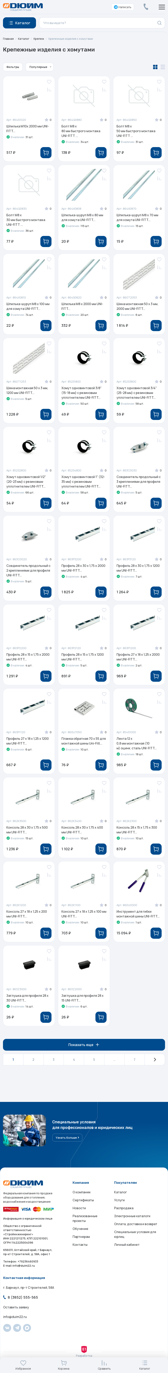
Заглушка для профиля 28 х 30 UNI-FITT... (27, 998)
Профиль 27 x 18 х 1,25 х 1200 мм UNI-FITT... (27, 741)
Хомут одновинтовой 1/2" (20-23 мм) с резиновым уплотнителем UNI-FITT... (26, 482)
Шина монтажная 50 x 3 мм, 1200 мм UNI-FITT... (27, 390)
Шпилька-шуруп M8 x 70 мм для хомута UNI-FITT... (137, 217)
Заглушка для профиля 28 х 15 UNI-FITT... (82, 998)
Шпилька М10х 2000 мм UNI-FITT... (27, 128)
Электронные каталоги (132, 1216)
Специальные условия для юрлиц (135, 1234)
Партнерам (81, 1236)
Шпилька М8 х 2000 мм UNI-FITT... (82, 306)
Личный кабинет (127, 1244)
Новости (79, 1208)
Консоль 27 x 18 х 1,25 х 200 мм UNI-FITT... (26, 913)
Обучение (80, 1229)
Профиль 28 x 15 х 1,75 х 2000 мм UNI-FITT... (28, 656)
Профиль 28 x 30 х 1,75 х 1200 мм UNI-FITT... (138, 568)
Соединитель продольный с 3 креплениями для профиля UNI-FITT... (139, 482)
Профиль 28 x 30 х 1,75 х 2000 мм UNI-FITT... (83, 568)
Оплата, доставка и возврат (135, 1224)
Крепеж (39, 39)
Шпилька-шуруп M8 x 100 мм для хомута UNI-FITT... (28, 306)
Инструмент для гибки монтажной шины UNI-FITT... (138, 913)
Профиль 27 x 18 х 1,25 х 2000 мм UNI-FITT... (138, 656)
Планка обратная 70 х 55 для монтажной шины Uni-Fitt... (83, 741)
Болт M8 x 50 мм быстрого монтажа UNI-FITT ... (136, 131)
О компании (81, 1192)
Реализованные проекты (85, 1218)
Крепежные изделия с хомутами (71, 39)
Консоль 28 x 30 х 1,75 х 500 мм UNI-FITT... (27, 829)
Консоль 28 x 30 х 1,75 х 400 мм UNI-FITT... (82, 829)
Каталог (23, 39)
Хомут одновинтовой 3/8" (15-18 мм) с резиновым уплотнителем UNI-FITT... (81, 393)
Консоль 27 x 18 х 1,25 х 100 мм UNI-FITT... (83, 913)
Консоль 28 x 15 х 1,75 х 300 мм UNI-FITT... (137, 829)
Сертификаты (83, 1200)
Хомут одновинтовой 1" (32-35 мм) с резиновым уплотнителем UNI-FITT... (83, 482)
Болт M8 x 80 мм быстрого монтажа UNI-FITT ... (80, 131)
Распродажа (123, 1208)
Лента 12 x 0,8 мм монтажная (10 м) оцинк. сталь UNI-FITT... (137, 743)
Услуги (119, 1200)
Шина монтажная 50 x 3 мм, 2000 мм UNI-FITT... (137, 306)
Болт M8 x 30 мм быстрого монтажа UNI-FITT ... (25, 220)
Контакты (80, 1244)
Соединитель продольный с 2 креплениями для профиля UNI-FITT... (28, 570)
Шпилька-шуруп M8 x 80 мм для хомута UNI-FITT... (82, 217)
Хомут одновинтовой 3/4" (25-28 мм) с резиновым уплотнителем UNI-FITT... (137, 393)
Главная (8, 39)
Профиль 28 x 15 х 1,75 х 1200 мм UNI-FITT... (82, 656)
